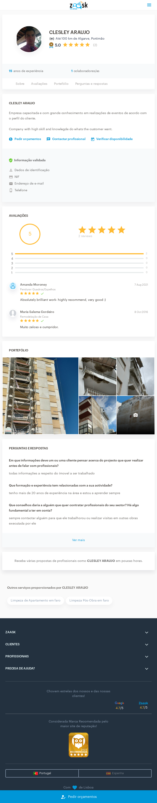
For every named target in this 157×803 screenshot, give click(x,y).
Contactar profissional (66, 139)
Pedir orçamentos (25, 139)
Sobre (20, 83)
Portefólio (61, 83)
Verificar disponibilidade (112, 139)
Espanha (118, 773)
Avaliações (39, 83)
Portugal (45, 773)
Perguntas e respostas (91, 83)
